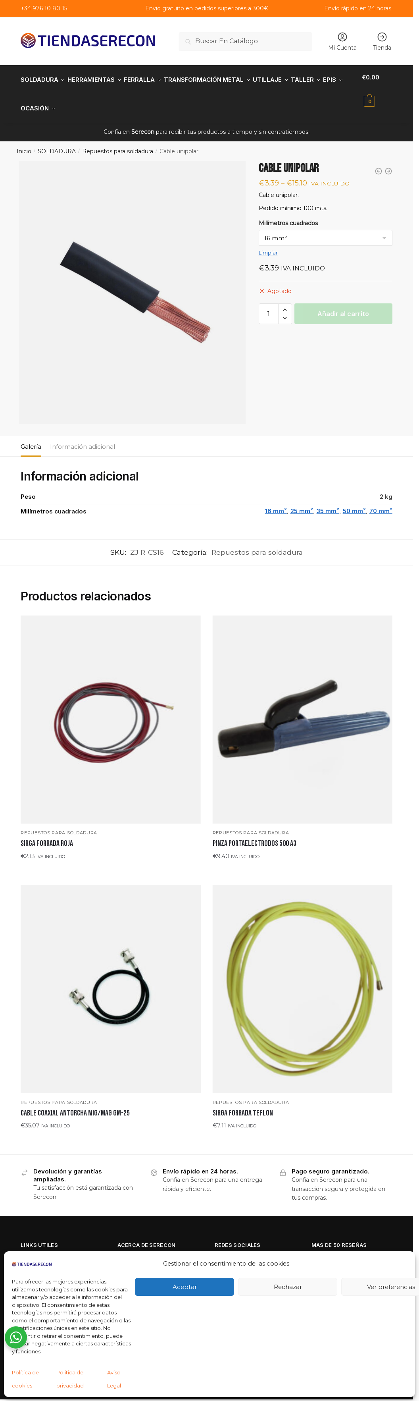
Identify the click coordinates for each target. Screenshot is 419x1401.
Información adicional (82, 437)
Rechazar (288, 1287)
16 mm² (276, 501)
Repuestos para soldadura (117, 141)
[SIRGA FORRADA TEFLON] (302, 979)
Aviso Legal (37, 1250)
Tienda (382, 41)
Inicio (24, 141)
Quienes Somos (140, 1250)
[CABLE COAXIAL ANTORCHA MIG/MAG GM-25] (110, 979)
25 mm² (301, 501)
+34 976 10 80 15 (44, 8)
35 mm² (328, 501)
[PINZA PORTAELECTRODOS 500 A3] (302, 710)
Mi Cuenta (342, 41)
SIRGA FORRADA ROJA (47, 834)
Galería (31, 437)
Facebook (230, 1250)
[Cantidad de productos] (269, 304)
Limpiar (268, 243)
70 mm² (380, 501)
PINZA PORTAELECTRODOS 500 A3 (254, 834)
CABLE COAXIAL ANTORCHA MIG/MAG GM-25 (75, 1103)
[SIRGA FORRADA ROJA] (110, 710)
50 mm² (354, 501)
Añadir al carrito (343, 304)
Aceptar (185, 1287)
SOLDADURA (57, 141)
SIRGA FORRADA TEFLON (243, 1103)
